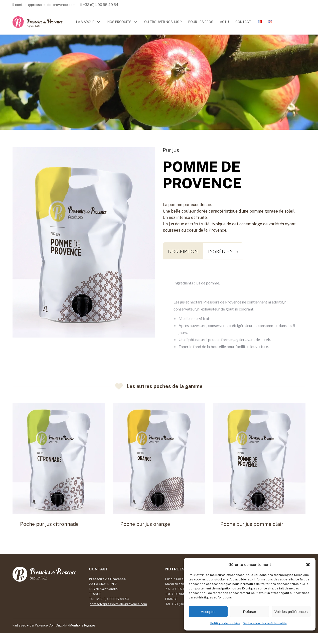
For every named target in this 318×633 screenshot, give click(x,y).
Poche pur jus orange (145, 524)
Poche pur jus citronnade (49, 524)
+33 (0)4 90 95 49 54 (100, 5)
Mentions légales (82, 625)
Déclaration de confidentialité (265, 623)
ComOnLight (58, 625)
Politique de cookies (225, 623)
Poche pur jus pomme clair (251, 524)
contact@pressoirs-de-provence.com (45, 5)
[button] (307, 564)
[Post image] (59, 458)
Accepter (208, 611)
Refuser (249, 611)
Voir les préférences (291, 611)
